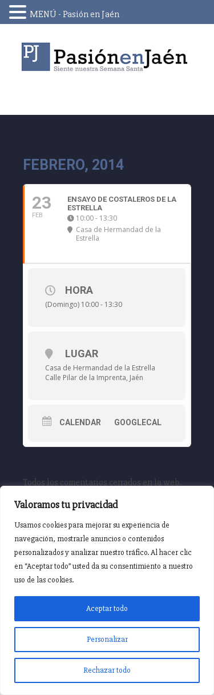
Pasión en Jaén (107, 56)
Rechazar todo (107, 670)
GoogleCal (137, 422)
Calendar (80, 422)
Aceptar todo (107, 608)
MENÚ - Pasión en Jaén (74, 14)
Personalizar (107, 639)
